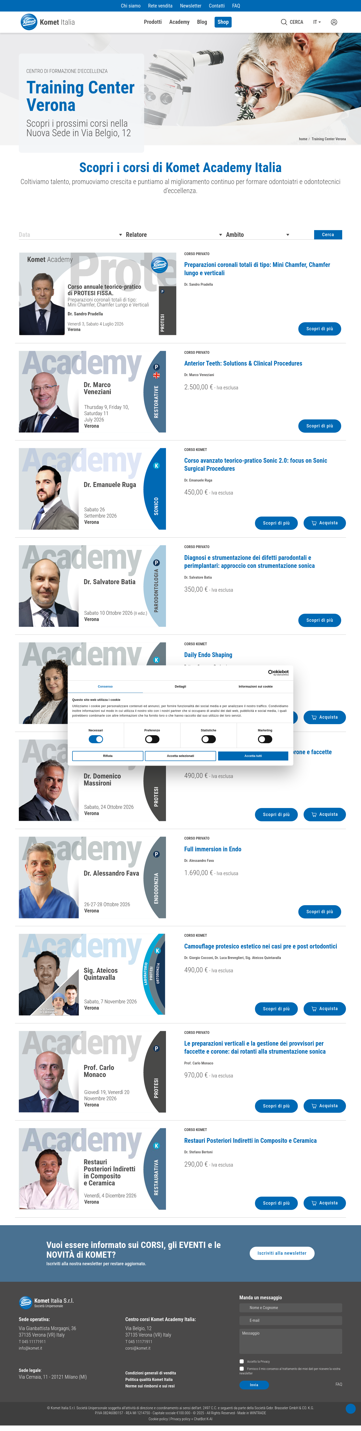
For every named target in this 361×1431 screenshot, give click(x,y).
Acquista (324, 527)
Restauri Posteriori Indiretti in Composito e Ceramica (250, 1144)
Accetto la (258, 1367)
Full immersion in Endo (212, 853)
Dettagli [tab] (180, 686)
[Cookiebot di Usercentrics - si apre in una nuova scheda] (267, 672)
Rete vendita (160, 6)
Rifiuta (107, 756)
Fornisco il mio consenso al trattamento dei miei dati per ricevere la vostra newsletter (289, 1376)
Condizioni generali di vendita (155, 1378)
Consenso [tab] (105, 686)
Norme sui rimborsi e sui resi (154, 1391)
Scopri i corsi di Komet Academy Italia (180, 168)
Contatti (217, 6)
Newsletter (190, 6)
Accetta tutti (253, 756)
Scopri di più (319, 333)
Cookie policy (158, 1424)
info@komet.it (32, 1353)
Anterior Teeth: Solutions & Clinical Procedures (243, 367)
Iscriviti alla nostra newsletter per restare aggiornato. (99, 1269)
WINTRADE (258, 1418)
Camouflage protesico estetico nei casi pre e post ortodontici (260, 950)
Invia (254, 1390)
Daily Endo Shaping (208, 658)
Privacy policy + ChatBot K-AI (191, 1424)
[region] (180, 182)
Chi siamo (131, 6)
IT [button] (315, 22)
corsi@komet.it (140, 1353)
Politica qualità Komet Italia (153, 1385)
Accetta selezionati (180, 756)
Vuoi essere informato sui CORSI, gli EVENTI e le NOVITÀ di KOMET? (134, 1254)
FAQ (236, 6)
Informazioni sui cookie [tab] (256, 686)
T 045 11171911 (34, 1347)
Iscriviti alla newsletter (281, 1258)
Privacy (265, 1367)
